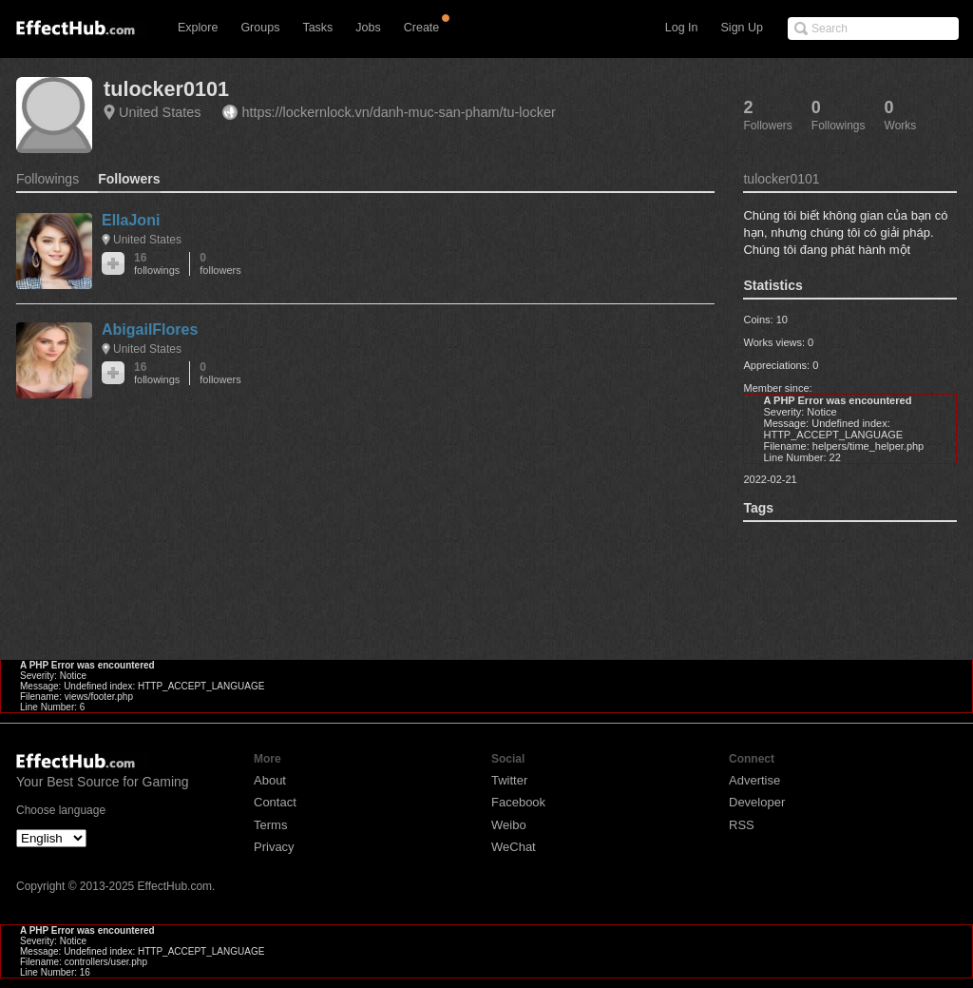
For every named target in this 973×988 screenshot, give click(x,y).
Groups (259, 27)
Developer (757, 802)
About (270, 780)
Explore (198, 27)
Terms (270, 825)
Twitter (509, 780)
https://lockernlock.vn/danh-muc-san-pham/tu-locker (398, 112)
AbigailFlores (150, 329)
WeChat (513, 847)
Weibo (508, 825)
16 (157, 264)
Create (422, 27)
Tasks (317, 27)
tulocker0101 (166, 89)
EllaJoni (131, 220)
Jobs (367, 27)
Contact (275, 802)
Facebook (518, 802)
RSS (741, 825)
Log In (681, 27)
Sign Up (742, 27)
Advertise (754, 780)
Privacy (274, 847)
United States (159, 112)
